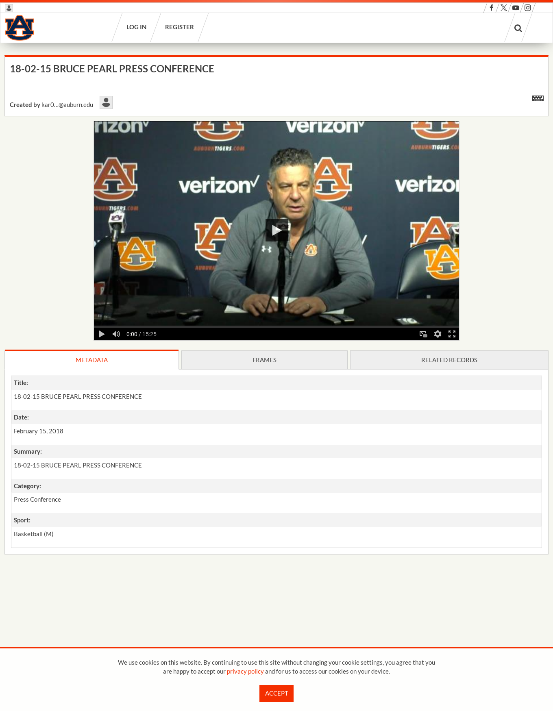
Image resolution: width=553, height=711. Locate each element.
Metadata (92, 359)
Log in (137, 26)
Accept (276, 693)
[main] (276, 326)
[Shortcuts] (538, 96)
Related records (449, 359)
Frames (264, 359)
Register (179, 26)
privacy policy (245, 671)
